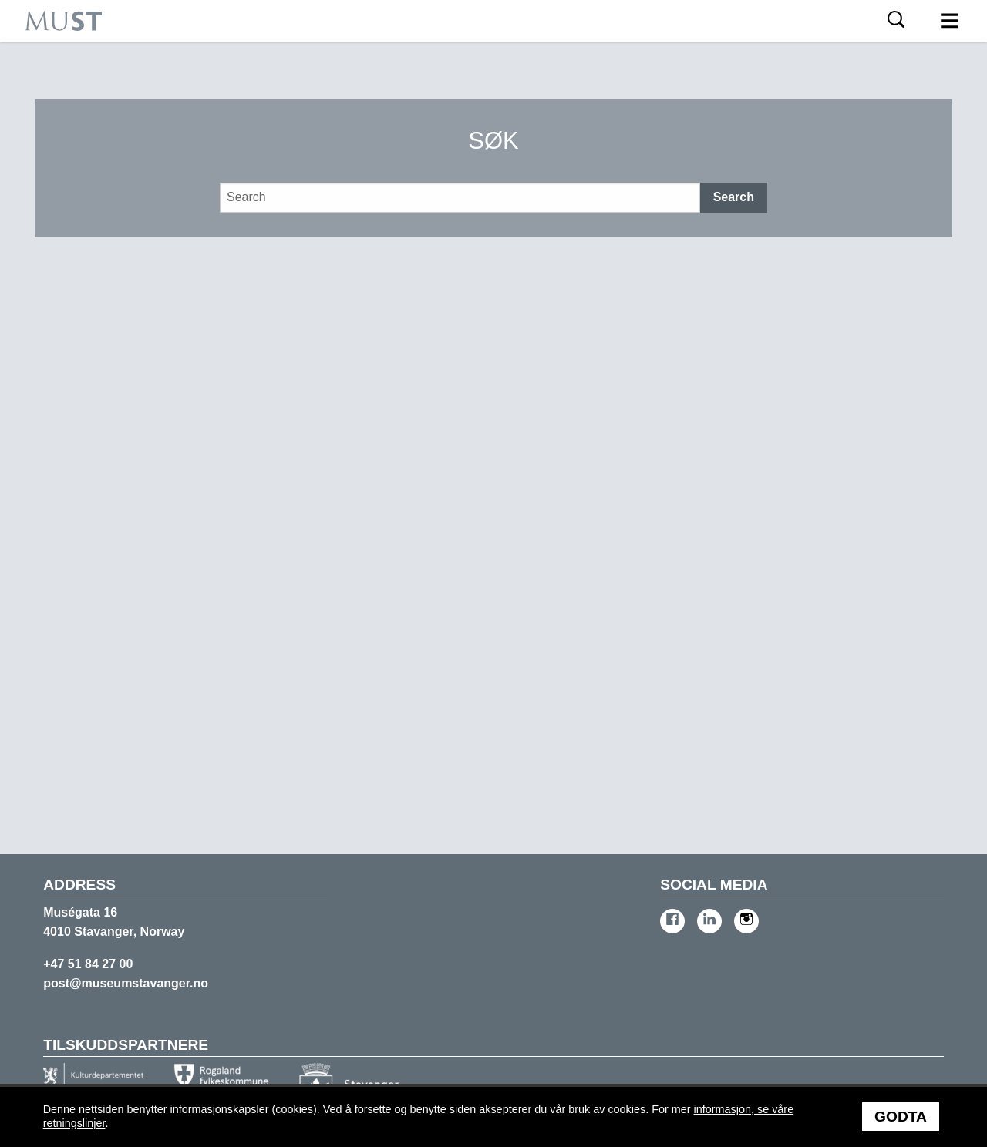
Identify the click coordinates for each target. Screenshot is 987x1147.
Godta (900, 1116)
